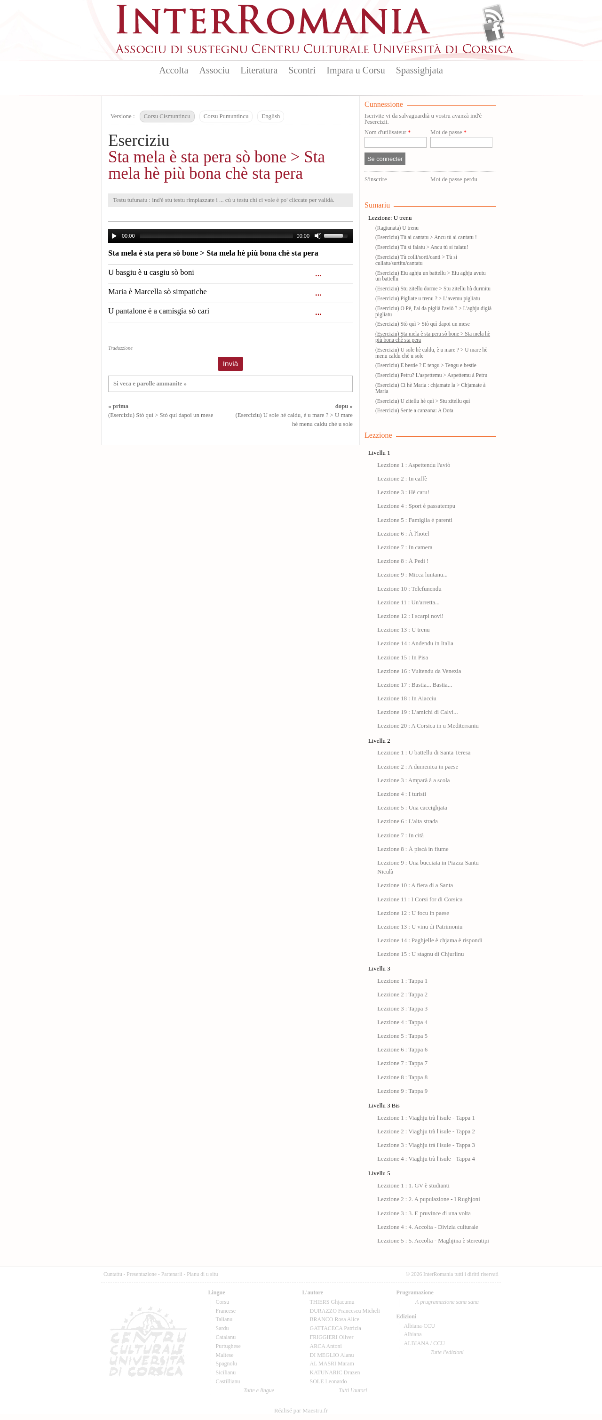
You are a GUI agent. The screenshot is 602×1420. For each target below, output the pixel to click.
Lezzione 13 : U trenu (403, 629)
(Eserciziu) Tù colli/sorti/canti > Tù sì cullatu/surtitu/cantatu (416, 260)
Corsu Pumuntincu (226, 116)
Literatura (258, 70)
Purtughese (228, 1346)
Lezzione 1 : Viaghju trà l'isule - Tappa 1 (426, 1118)
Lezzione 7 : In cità (400, 835)
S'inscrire (375, 179)
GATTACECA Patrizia (335, 1328)
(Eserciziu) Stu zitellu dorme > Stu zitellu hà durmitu (433, 288)
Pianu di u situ (202, 1274)
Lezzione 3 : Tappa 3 (402, 1008)
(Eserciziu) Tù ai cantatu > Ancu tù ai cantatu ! (426, 237)
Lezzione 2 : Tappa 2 (402, 994)
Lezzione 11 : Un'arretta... (408, 602)
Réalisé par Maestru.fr (301, 1410)
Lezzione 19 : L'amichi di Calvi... (417, 712)
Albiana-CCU (420, 1326)
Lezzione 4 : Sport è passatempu (416, 506)
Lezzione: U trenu (390, 218)
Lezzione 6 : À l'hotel (403, 533)
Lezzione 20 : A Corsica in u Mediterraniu (428, 725)
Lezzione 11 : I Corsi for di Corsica (419, 899)
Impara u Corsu (355, 70)
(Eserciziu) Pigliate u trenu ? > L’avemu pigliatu (427, 298)
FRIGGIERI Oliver (332, 1337)
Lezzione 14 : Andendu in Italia (415, 643)
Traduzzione (120, 348)
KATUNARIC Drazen (335, 1372)
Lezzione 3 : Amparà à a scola (413, 780)
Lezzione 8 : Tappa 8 (402, 1077)
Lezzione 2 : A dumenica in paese (417, 766)
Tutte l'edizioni (447, 1352)
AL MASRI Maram (332, 1363)
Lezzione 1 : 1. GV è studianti (413, 1185)
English (270, 116)
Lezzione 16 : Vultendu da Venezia (419, 671)
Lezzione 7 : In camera (404, 547)
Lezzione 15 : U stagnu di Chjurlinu (420, 954)
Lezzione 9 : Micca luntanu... (412, 574)
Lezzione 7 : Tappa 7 (402, 1063)
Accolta (173, 70)
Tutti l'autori (353, 1390)
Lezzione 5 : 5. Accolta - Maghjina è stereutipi (433, 1240)
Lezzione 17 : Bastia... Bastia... (414, 685)
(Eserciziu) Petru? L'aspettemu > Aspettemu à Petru (431, 375)
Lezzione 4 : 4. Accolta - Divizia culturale (427, 1227)
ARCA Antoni (326, 1346)
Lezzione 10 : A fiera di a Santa (415, 885)
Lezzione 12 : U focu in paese (413, 913)
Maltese (225, 1355)
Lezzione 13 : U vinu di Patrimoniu (419, 926)
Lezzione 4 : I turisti (401, 794)
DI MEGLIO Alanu (332, 1355)
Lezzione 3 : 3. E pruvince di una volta (424, 1213)
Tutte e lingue (259, 1390)
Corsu (223, 1302)
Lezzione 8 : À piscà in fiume (412, 849)
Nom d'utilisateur (387, 132)
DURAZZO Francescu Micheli (345, 1311)
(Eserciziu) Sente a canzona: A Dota (414, 410)
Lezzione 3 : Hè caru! (403, 492)
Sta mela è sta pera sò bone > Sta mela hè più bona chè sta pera (216, 165)
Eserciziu (138, 140)
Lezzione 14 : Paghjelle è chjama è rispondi (430, 940)
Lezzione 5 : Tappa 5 (402, 1036)
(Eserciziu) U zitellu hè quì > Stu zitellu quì (422, 401)
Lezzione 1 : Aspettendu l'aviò (413, 465)
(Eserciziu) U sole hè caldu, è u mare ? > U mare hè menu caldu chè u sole (294, 415)
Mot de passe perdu (453, 179)
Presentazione (142, 1274)
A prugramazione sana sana (447, 1302)
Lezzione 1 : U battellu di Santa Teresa (423, 752)
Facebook (493, 31)
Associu (214, 70)
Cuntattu (112, 1274)
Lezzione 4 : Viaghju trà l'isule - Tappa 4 (426, 1158)
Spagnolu (226, 1363)
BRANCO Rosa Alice (334, 1319)
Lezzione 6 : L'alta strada (407, 821)
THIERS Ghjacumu (332, 1302)
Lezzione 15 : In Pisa (402, 657)
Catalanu (226, 1337)
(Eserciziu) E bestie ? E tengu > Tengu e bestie (425, 365)
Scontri (302, 70)
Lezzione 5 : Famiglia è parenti (414, 520)
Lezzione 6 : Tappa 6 (402, 1049)
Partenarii (171, 1274)
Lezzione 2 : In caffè (402, 478)
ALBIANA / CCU (424, 1343)
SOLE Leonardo (328, 1381)
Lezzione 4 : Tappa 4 (402, 1022)
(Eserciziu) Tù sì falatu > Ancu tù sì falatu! (421, 247)
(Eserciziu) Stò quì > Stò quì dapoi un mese (422, 324)
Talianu (224, 1319)
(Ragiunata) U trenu (397, 228)
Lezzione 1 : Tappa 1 (402, 981)
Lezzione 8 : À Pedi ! (402, 561)
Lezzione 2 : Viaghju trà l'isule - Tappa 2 (426, 1131)
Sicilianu (226, 1372)
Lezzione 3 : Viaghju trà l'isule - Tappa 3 (426, 1145)
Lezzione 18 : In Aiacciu (406, 698)
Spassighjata (419, 70)
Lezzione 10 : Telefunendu (409, 589)
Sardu (222, 1328)
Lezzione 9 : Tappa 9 (402, 1091)
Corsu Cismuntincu (167, 116)
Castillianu (228, 1381)
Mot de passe (448, 132)
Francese (226, 1311)
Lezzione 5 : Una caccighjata (412, 807)
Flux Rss (493, 15)
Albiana (413, 1334)
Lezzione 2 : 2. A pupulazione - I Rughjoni (428, 1199)
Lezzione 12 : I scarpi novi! (410, 616)
